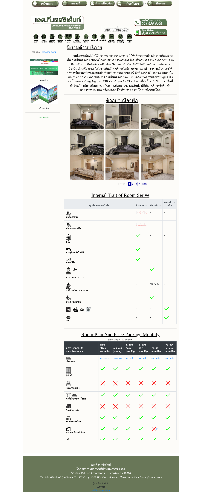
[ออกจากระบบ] (49, 52)
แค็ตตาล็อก (44, 108)
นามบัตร (44, 80)
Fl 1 (158, 429)
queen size (104, 358)
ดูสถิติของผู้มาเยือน (101, 490)
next (144, 184)
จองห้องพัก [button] (44, 117)
